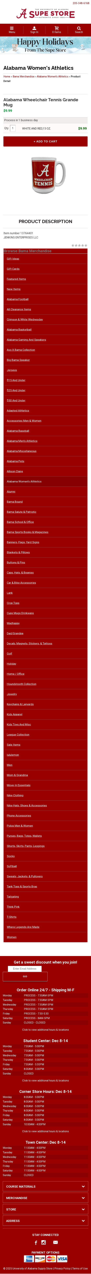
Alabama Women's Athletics (52, 76)
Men (9, 765)
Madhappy (13, 623)
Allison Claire (15, 471)
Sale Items (13, 745)
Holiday (11, 664)
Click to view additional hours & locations (45, 1030)
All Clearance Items (19, 309)
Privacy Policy (62, 1269)
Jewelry (12, 694)
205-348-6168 (81, 3)
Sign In (34, 32)
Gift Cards (13, 269)
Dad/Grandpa (15, 633)
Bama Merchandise (24, 76)
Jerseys (12, 370)
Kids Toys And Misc (19, 724)
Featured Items (16, 279)
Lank (10, 593)
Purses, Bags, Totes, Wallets (24, 836)
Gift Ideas (13, 259)
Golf (9, 654)
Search (79, 32)
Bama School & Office (20, 522)
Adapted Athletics (18, 411)
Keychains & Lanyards (20, 704)
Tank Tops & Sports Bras (22, 886)
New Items (14, 289)
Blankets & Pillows (18, 552)
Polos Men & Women (20, 826)
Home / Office (15, 674)
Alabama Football (17, 299)
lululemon (13, 755)
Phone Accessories (19, 816)
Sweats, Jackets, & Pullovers (25, 876)
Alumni (11, 492)
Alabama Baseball (18, 431)
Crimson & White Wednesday (25, 319)
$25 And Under (16, 390)
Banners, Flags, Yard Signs (23, 542)
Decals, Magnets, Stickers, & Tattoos (29, 643)
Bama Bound (15, 502)
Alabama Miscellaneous (21, 451)
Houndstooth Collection (21, 684)
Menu (12, 32)
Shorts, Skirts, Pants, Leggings (26, 846)
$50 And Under (16, 400)
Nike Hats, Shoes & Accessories (27, 805)
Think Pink (13, 907)
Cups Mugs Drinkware (20, 613)
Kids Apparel (14, 714)
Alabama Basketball (19, 330)
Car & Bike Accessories (21, 583)
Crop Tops (13, 603)
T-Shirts (11, 917)
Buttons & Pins (16, 562)
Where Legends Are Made (23, 927)
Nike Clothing (15, 795)
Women (11, 937)
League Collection (18, 735)
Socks (11, 856)
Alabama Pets (15, 461)
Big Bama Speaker (18, 360)
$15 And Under (16, 380)
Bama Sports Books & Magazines (27, 532)
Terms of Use (80, 1269)
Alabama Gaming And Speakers (26, 340)
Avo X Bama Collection (21, 350)
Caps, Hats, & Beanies (20, 573)
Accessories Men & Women (24, 421)
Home (6, 76)
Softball (12, 866)
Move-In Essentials (18, 785)
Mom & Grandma (17, 775)
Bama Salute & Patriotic (21, 512)
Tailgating (13, 897)
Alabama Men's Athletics (22, 441)
